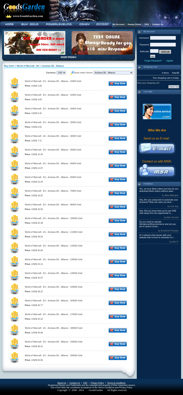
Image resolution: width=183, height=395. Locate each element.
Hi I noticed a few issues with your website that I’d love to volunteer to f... (157, 236)
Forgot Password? (153, 60)
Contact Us (157, 24)
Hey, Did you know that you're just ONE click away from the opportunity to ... (157, 212)
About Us (61, 383)
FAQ (146, 24)
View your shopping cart (148, 83)
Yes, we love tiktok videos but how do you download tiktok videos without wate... (158, 190)
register (169, 60)
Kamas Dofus (134, 24)
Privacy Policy (97, 383)
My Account (118, 24)
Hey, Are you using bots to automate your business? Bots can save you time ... (158, 201)
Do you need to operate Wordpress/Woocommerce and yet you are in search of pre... (157, 224)
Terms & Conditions (116, 383)
